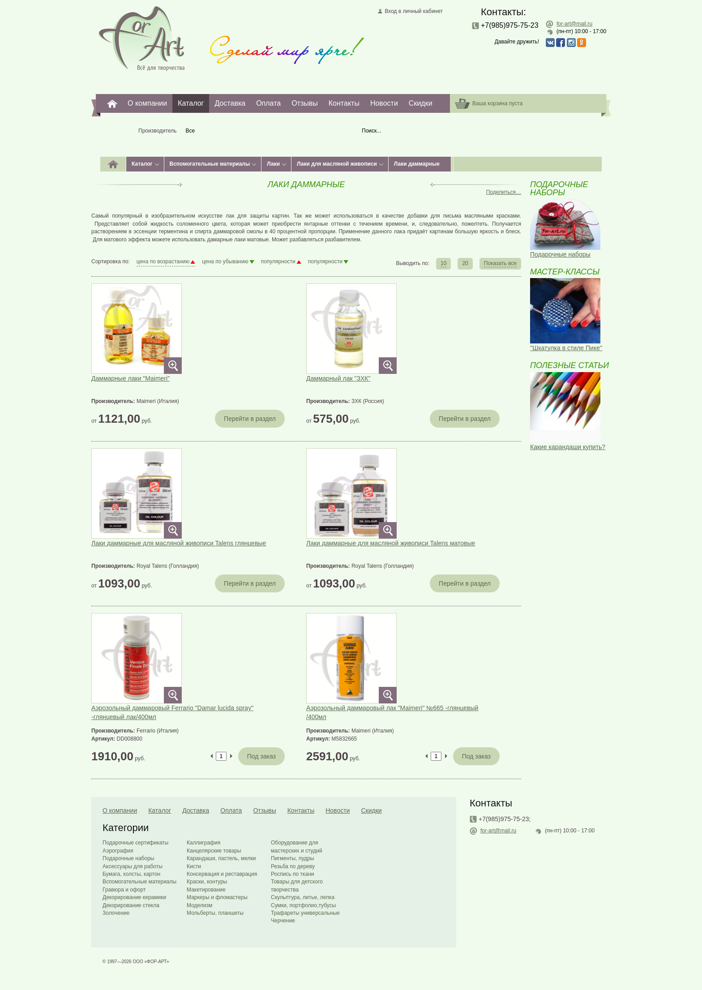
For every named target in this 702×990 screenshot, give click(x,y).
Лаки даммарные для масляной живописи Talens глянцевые (178, 543)
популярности (278, 261)
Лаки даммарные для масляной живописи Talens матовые (390, 543)
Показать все (500, 263)
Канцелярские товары (214, 851)
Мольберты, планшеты (215, 913)
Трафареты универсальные (305, 913)
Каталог (191, 103)
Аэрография (118, 851)
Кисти (194, 866)
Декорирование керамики (134, 897)
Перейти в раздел (250, 418)
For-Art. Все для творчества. (112, 103)
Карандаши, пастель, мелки (221, 858)
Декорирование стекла (131, 905)
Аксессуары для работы (133, 866)
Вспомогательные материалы (210, 164)
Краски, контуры (207, 882)
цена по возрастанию (163, 261)
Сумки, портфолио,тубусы (303, 905)
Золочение (116, 913)
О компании (147, 103)
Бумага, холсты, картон (131, 874)
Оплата (268, 103)
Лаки (273, 164)
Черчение (283, 920)
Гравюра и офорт (124, 890)
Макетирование (206, 890)
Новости (384, 103)
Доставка (229, 103)
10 (443, 263)
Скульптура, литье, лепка (302, 897)
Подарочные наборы (128, 858)
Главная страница (141, 38)
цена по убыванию (225, 261)
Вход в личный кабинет (414, 11)
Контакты (344, 103)
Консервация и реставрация (222, 874)
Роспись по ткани (292, 874)
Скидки (420, 103)
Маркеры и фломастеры (217, 897)
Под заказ (261, 756)
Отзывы (304, 103)
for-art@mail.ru (574, 24)
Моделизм (199, 905)
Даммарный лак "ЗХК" (338, 378)
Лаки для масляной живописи (337, 164)
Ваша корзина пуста (497, 103)
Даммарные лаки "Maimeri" (130, 378)
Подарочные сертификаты (135, 843)
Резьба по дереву (293, 866)
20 (465, 263)
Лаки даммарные (417, 164)
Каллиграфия (203, 843)
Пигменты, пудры (292, 858)
